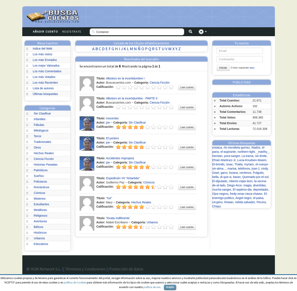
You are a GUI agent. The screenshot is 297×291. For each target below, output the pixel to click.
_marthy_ (263, 151)
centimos (245, 172)
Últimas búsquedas (45, 94)
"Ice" (109, 198)
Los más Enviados (45, 60)
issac (229, 164)
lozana (233, 172)
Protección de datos (126, 268)
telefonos (244, 168)
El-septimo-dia (242, 189)
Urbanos (39, 238)
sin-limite (261, 156)
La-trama (247, 156)
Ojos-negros (220, 193)
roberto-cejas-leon (241, 181)
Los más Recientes (45, 82)
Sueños (39, 176)
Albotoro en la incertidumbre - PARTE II (131, 98)
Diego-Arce (234, 185)
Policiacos (40, 181)
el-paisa (258, 198)
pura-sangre (232, 156)
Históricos (40, 232)
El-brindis (218, 164)
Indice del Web (42, 48)
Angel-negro (243, 198)
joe (108, 122)
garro (224, 172)
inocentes (112, 118)
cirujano (217, 202)
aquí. (252, 67)
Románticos (41, 187)
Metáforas (40, 210)
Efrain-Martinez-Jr (224, 160)
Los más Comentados (47, 71)
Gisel (215, 172)
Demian (217, 156)
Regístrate (71, 31)
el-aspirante (228, 151)
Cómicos (39, 193)
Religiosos (40, 215)
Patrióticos (40, 170)
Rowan (228, 202)
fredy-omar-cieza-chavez (246, 193)
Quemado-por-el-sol (255, 177)
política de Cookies (75, 282)
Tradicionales (42, 142)
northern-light (246, 151)
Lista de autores (43, 88)
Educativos (41, 244)
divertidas (259, 185)
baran (237, 177)
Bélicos (38, 227)
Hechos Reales (44, 153)
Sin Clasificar (42, 113)
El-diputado (219, 181)
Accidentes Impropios (120, 158)
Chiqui (216, 206)
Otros (37, 147)
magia (247, 185)
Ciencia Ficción (44, 159)
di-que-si (226, 177)
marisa (232, 168)
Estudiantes (41, 204)
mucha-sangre (221, 189)
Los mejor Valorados (46, 65)
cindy (264, 168)
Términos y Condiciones (85, 268)
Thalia (238, 164)
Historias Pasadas (45, 164)
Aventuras (40, 221)
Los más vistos (42, 54)
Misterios (39, 198)
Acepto (170, 287)
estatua (217, 147)
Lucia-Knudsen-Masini (251, 160)
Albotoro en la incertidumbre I (125, 78)
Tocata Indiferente (117, 218)
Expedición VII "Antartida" (123, 178)
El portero (112, 138)
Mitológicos (41, 130)
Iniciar (223, 67)
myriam (249, 164)
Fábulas (39, 124)
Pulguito (258, 172)
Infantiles (39, 119)
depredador (260, 189)
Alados (255, 147)
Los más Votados (44, 77)
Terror (37, 136)
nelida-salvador (245, 202)
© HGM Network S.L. (44, 268)
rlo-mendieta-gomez (237, 147)
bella (215, 177)
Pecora (261, 202)
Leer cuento (187, 87)
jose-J (255, 168)
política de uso (152, 287)
